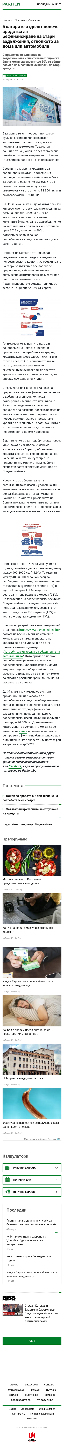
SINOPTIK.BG (31, 1395)
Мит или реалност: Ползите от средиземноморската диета (22, 881)
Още (32, 1340)
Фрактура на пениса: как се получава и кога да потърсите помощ (31, 1124)
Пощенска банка (43, 824)
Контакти (32, 1418)
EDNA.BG (13, 1395)
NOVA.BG (51, 1390)
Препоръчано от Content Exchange (42, 1139)
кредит (6, 824)
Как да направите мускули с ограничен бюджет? (28, 929)
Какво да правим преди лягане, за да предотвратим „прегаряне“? (26, 1032)
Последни (43, 4)
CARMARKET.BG (16, 1390)
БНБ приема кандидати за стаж (23, 1078)
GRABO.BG (50, 1395)
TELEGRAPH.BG (45, 1400)
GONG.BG (49, 1384)
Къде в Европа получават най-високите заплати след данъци (28, 983)
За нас (12, 1408)
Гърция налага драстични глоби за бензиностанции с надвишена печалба (31, 1222)
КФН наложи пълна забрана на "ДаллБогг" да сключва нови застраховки (26, 1240)
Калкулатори (15, 1156)
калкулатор (27, 824)
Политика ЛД (17, 1413)
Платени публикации (42, 1413)
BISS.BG (35, 1390)
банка (15, 824)
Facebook (15, 766)
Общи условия (47, 1408)
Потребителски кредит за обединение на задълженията (31, 654)
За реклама (27, 1408)
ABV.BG (14, 1384)
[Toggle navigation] (56, 4)
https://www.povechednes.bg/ (39, 630)
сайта (23, 731)
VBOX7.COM (31, 1384)
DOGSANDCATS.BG (21, 1400)
